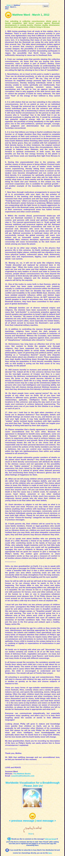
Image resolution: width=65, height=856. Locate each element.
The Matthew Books (22, 774)
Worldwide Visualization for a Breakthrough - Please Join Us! (32, 784)
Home (9, 5)
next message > (46, 820)
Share (30, 834)
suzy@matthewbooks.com (22, 776)
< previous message (21, 820)
